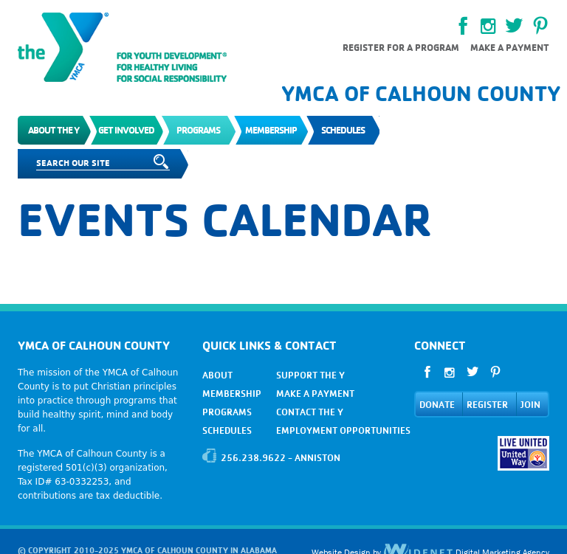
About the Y (53, 130)
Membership (271, 130)
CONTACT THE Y (309, 412)
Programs (198, 130)
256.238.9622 (253, 457)
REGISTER (487, 404)
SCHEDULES (227, 430)
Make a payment (509, 47)
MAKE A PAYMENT (315, 393)
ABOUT (217, 375)
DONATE (437, 404)
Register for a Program (401, 47)
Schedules (343, 130)
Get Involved (126, 130)
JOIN (530, 404)
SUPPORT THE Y (310, 375)
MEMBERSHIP (231, 393)
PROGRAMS (227, 412)
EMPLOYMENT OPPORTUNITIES (343, 430)
